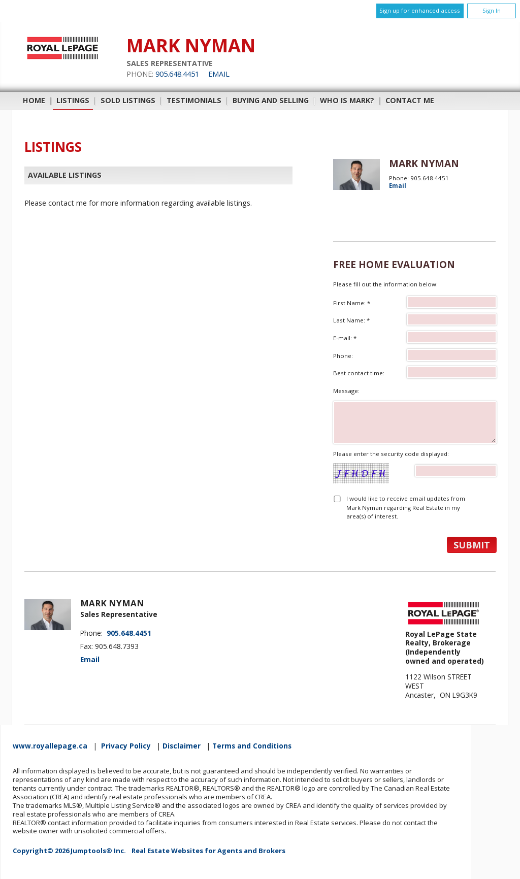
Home (34, 100)
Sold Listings (128, 100)
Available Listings (65, 175)
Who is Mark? (347, 100)
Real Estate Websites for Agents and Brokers (208, 850)
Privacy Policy (126, 746)
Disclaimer (181, 746)
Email (219, 74)
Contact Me (409, 100)
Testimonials (194, 100)
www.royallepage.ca (50, 746)
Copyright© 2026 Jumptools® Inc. (69, 850)
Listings (72, 100)
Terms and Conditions (251, 746)
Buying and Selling (271, 100)
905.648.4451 (177, 74)
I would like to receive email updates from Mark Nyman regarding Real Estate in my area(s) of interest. (405, 507)
